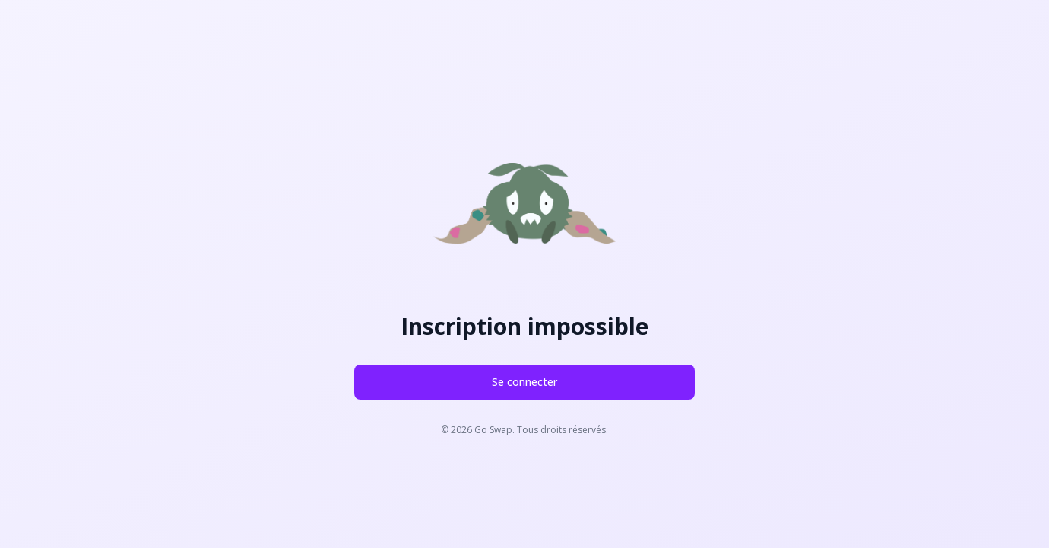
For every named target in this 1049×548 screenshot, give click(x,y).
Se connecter (524, 381)
